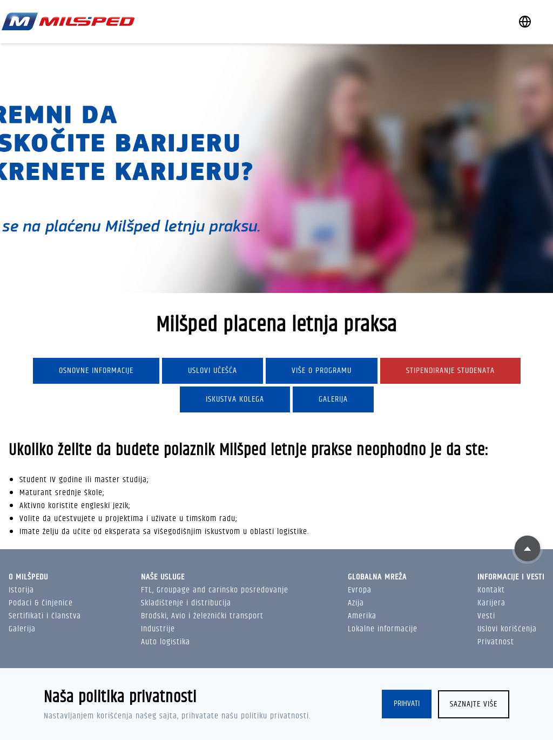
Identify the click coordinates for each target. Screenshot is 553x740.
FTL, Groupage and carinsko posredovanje (214, 590)
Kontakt (491, 590)
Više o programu (322, 370)
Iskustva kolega (235, 399)
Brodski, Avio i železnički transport (202, 616)
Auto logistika (165, 642)
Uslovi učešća (212, 370)
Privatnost (495, 642)
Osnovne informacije (96, 370)
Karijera (491, 603)
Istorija (21, 590)
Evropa (360, 590)
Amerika (362, 616)
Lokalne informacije (382, 629)
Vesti (486, 616)
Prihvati (407, 704)
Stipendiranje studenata (450, 370)
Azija (356, 603)
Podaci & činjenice (41, 603)
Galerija (333, 399)
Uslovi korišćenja (507, 629)
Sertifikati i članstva (45, 616)
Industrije (158, 629)
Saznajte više (473, 704)
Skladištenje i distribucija (186, 603)
